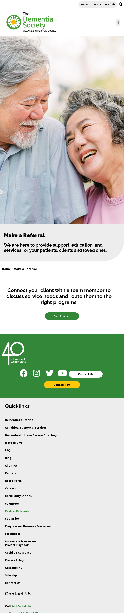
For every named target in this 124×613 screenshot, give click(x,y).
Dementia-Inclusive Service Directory (31, 435)
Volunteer (12, 503)
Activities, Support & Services (25, 427)
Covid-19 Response (18, 552)
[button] (120, 4)
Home (84, 4)
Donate (96, 4)
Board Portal (13, 481)
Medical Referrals (17, 511)
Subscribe (12, 518)
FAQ (7, 450)
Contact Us (12, 583)
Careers (10, 488)
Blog (8, 458)
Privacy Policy (14, 560)
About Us (11, 465)
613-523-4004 (21, 606)
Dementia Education (19, 420)
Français (110, 4)
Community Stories (18, 496)
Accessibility (13, 568)
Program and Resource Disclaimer (28, 526)
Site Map (11, 575)
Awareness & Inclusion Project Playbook (20, 543)
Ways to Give (14, 443)
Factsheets (12, 534)
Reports (10, 473)
